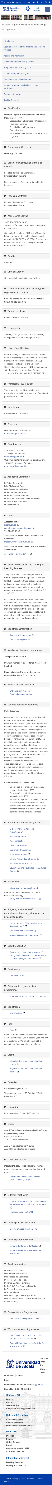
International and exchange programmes (28, 996)
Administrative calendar (20, 635)
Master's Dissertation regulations (24, 935)
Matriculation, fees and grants (17, 73)
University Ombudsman (20, 850)
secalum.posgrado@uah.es (16, 554)
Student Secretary (14, 1422)
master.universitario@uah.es (17, 542)
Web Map (30, 1479)
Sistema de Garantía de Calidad (24, 1246)
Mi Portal (10, 1436)
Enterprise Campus (18, 854)
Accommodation (17, 841)
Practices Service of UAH (21, 1212)
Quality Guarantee (12, 100)
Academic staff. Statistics (21, 930)
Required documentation (21, 694)
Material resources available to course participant (21, 86)
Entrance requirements (20, 691)
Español (16, 2)
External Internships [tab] (12, 94)
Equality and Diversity (16, 1465)
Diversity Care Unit (18, 845)
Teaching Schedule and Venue (17, 79)
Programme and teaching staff (17, 67)
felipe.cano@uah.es (13, 456)
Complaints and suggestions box (24, 1318)
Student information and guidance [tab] (19, 61)
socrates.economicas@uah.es (17, 528)
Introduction (8, 41)
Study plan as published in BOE (24, 898)
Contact (9, 1402)
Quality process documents (22, 1229)
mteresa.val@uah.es (13, 433)
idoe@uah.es (10, 525)
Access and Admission (14, 56)
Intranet (9, 1439)
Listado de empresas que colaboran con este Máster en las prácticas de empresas (28, 1202)
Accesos (6, 2)
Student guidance (18, 836)
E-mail (9, 1445)
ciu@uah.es (37, 1384)
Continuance (15, 975)
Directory (10, 1399)
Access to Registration (20, 639)
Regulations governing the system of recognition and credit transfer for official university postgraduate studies (28, 955)
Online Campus (13, 1442)
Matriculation (16, 1013)
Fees (12, 1030)
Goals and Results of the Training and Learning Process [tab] (24, 48)
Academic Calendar (15, 1451)
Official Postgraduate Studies (23, 859)
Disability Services (14, 1462)
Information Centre (14, 1419)
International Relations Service (20, 1425)
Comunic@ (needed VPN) (17, 1448)
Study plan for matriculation (22, 888)
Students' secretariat (19, 863)
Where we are (12, 1405)
